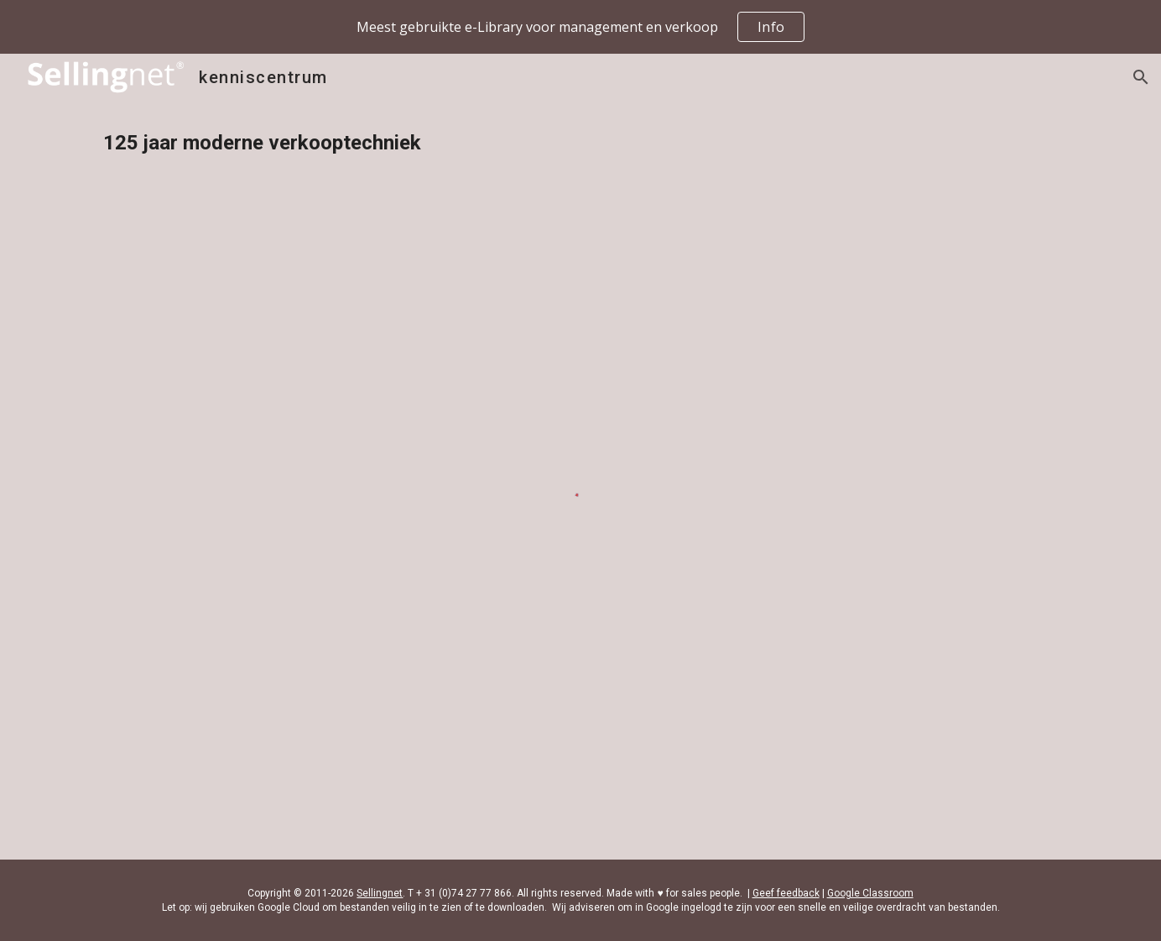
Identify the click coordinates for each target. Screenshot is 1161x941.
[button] (1141, 77)
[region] (580, 27)
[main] (580, 143)
